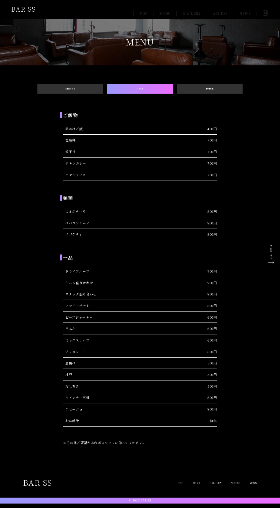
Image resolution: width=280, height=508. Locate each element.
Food (140, 90)
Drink (209, 90)
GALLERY (192, 9)
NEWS (245, 9)
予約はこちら (271, 251)
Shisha (70, 90)
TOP (144, 9)
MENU (165, 9)
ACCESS (220, 9)
